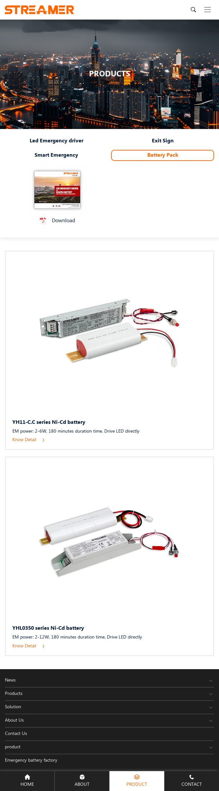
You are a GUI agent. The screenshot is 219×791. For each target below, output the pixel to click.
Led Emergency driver (56, 140)
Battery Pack (162, 155)
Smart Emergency (56, 155)
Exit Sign (163, 140)
